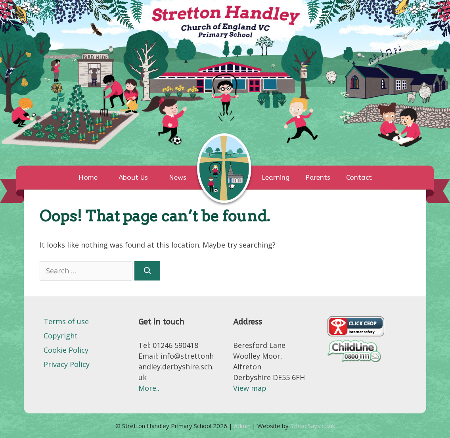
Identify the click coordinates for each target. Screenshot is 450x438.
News (177, 177)
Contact (359, 177)
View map (249, 388)
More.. (148, 388)
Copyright (61, 335)
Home (88, 177)
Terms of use (66, 321)
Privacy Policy (67, 364)
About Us (133, 177)
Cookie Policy (66, 350)
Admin (243, 426)
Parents (317, 177)
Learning (275, 177)
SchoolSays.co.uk (312, 426)
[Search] (147, 270)
